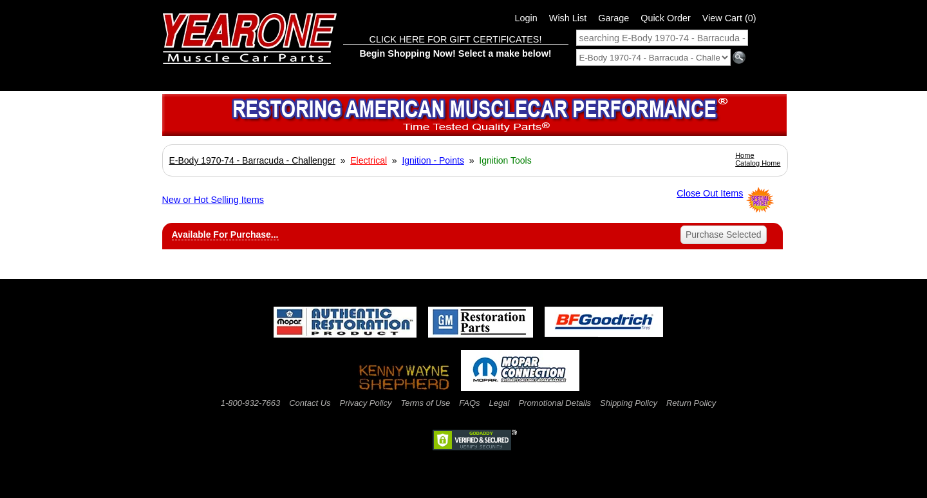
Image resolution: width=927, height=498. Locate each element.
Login (526, 18)
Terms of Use (425, 403)
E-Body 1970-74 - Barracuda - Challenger (252, 160)
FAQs (469, 403)
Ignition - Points (433, 160)
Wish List (567, 18)
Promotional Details (554, 403)
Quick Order (666, 18)
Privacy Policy (366, 403)
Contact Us (309, 403)
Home (744, 155)
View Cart (729, 18)
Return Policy (691, 403)
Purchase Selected (724, 234)
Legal (499, 403)
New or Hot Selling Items (213, 200)
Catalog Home (757, 163)
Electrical (368, 160)
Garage (613, 18)
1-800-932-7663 (251, 403)
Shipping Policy (628, 403)
